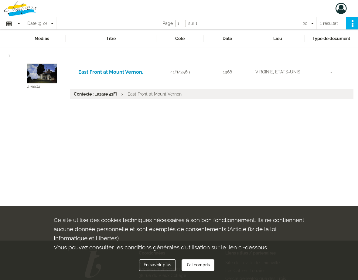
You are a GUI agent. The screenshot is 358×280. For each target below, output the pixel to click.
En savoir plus (157, 264)
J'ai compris (198, 264)
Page (167, 23)
